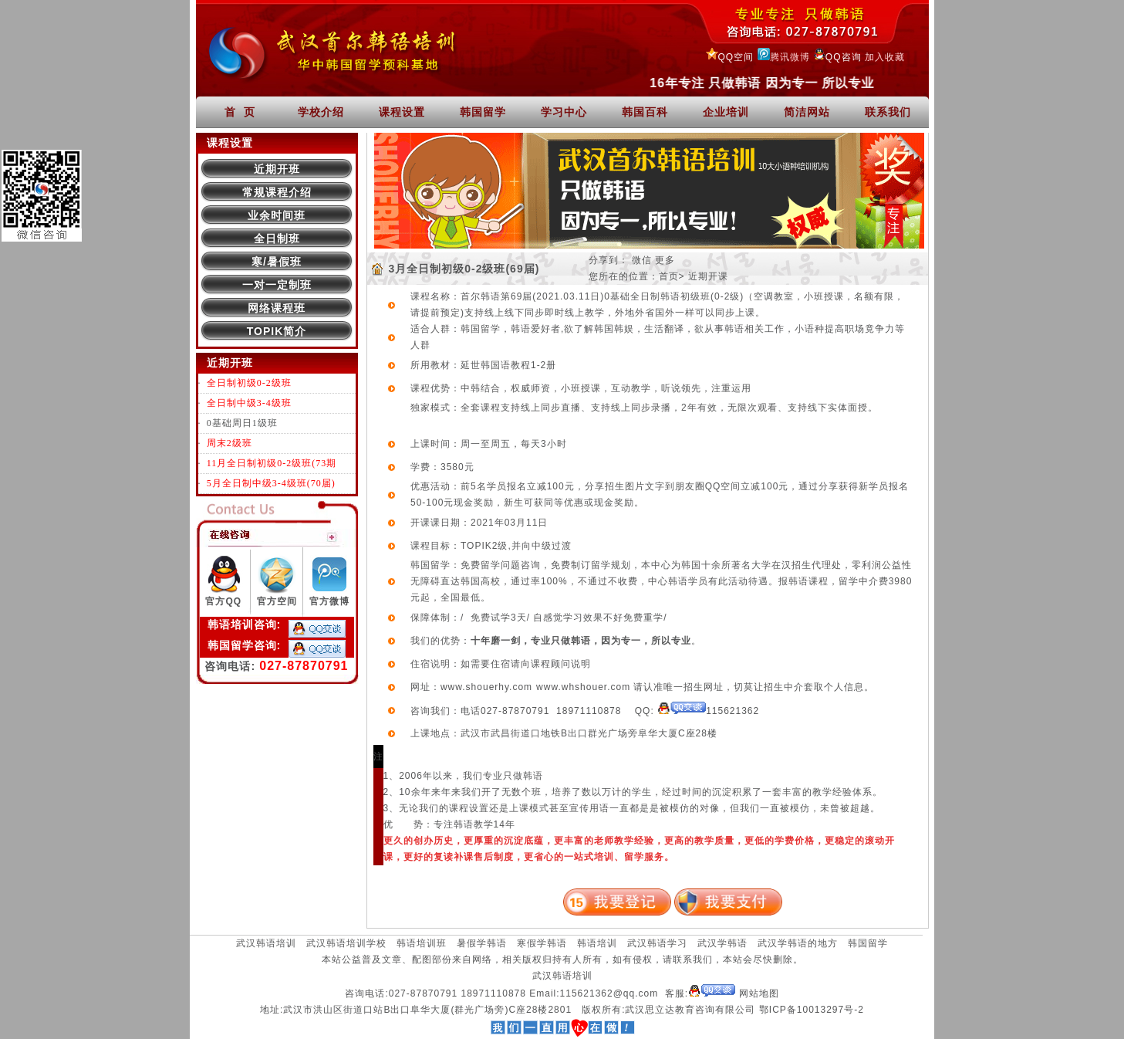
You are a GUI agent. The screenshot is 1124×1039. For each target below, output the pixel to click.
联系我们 (888, 112)
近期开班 (277, 169)
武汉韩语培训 (266, 943)
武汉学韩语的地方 (798, 943)
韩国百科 (645, 112)
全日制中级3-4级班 (249, 403)
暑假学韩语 (482, 943)
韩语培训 (597, 943)
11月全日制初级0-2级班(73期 (272, 463)
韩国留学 (483, 112)
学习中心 (564, 112)
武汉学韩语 (722, 943)
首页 (669, 276)
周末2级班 (229, 443)
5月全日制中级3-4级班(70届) (271, 483)
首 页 (239, 112)
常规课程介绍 (277, 192)
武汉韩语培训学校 (346, 943)
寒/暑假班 (276, 262)
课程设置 (402, 112)
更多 (665, 260)
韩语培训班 (422, 943)
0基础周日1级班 (242, 423)
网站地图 (759, 993)
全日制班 (277, 238)
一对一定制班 (277, 285)
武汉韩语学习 (657, 943)
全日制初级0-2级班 (249, 382)
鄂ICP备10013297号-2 (811, 1009)
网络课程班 (276, 308)
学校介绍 (321, 112)
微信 (642, 260)
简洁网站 (807, 112)
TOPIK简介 (277, 331)
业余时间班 (276, 215)
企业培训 (726, 112)
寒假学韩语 (542, 943)
